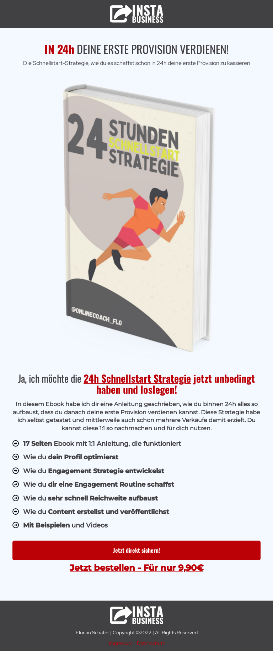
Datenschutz (151, 643)
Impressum (121, 643)
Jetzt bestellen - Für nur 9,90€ (136, 568)
